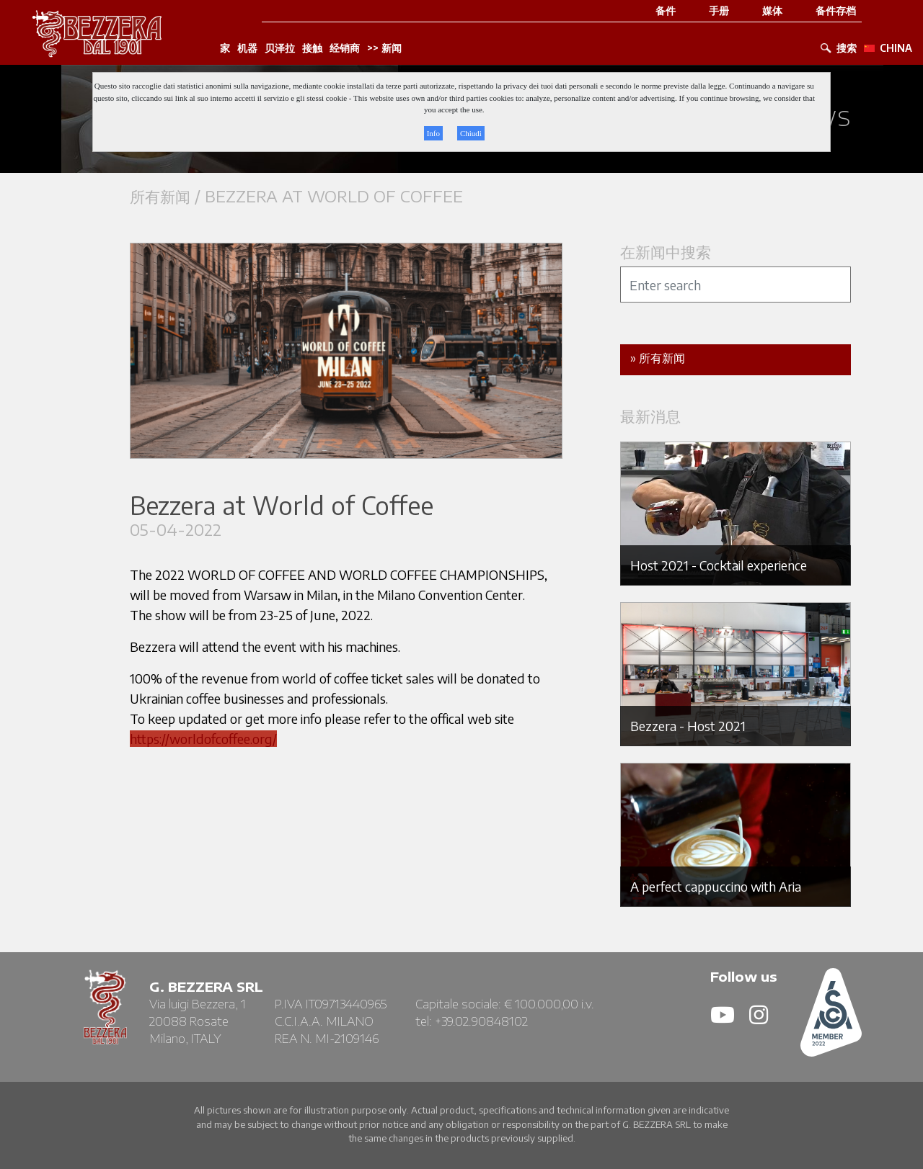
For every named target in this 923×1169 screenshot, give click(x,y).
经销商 (345, 48)
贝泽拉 (280, 48)
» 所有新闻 (657, 358)
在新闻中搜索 (665, 252)
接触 (312, 48)
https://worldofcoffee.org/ (203, 738)
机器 (247, 48)
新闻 (391, 48)
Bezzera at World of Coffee (334, 196)
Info (433, 133)
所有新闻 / (167, 196)
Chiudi (471, 133)
